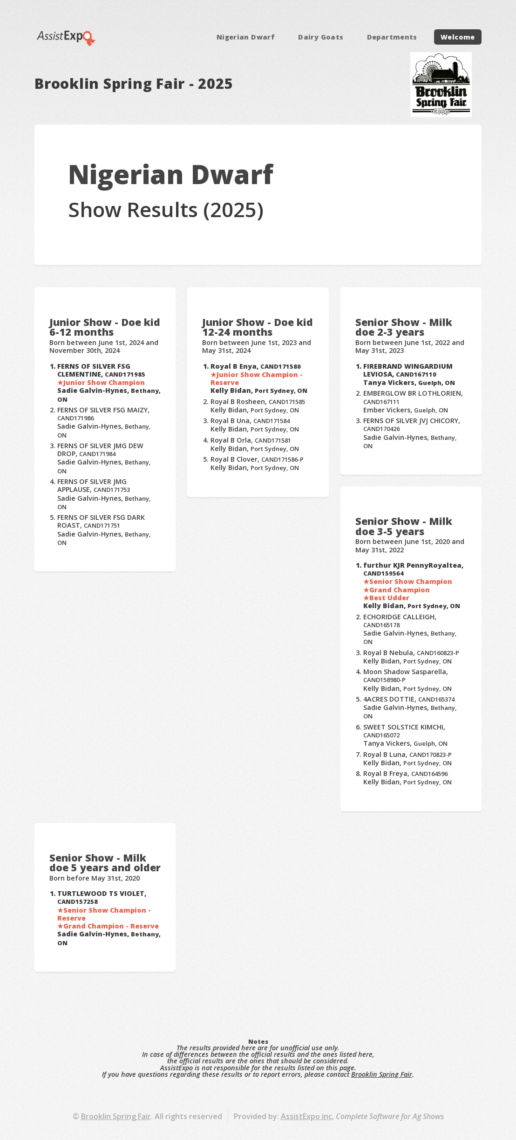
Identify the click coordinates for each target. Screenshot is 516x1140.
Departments (392, 37)
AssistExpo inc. (307, 1116)
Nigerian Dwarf (246, 37)
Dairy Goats (320, 37)
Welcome (458, 37)
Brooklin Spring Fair (381, 1074)
